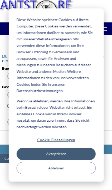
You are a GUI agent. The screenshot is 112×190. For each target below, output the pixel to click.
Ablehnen (56, 168)
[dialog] (56, 95)
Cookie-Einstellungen (56, 139)
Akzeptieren (56, 153)
